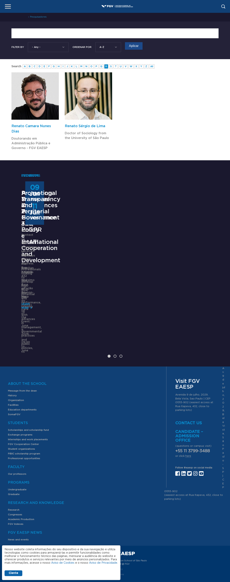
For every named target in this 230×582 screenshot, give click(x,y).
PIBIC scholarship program (24, 433)
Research (13, 489)
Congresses (15, 494)
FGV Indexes (15, 503)
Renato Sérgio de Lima (85, 126)
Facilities (13, 384)
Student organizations (21, 428)
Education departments (22, 389)
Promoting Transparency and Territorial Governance (181, 259)
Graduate (14, 474)
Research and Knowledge (36, 482)
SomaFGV (14, 394)
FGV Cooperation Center (23, 424)
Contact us (188, 403)
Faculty (16, 446)
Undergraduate (17, 469)
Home (23, 16)
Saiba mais (95, 305)
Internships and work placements (28, 419)
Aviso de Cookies (62, 562)
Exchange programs (20, 414)
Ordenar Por (81, 47)
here (188, 435)
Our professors (17, 453)
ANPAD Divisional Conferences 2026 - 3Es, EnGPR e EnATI (115, 259)
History (12, 375)
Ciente (13, 573)
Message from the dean (22, 370)
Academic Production (21, 499)
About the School (27, 363)
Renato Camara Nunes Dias (31, 128)
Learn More (29, 327)
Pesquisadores (38, 17)
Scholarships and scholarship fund (28, 409)
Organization (16, 380)
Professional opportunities (24, 438)
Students (18, 402)
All (151, 66)
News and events (18, 519)
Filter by (17, 47)
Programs (18, 462)
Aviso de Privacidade (103, 562)
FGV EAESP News (25, 512)
